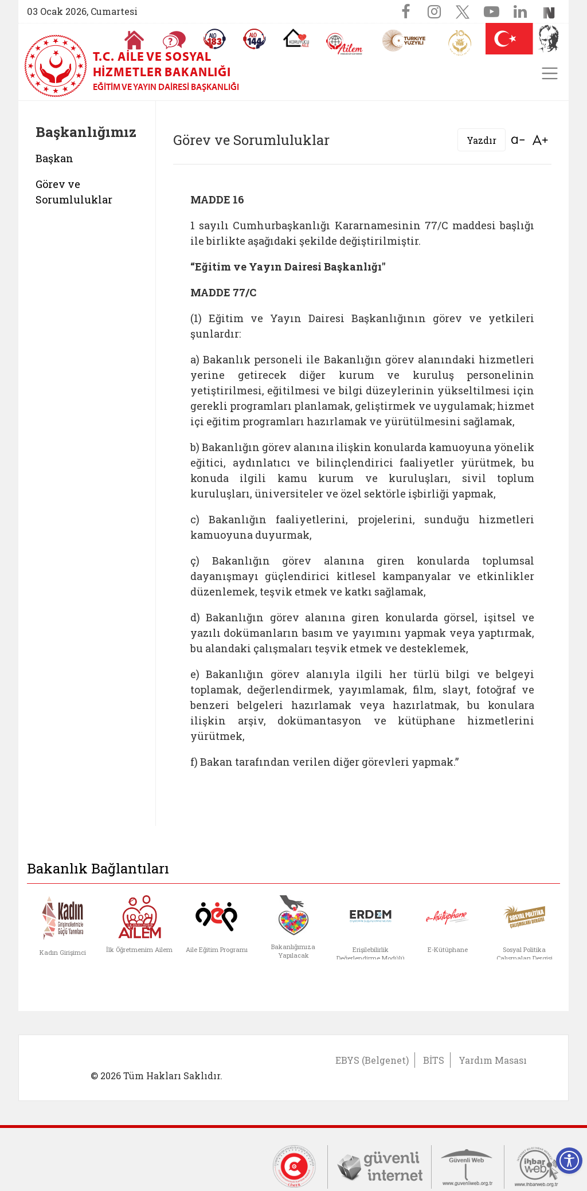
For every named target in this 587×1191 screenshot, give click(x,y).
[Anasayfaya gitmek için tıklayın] (134, 40)
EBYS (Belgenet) (372, 1060)
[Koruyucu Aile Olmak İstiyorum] (296, 38)
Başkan (54, 158)
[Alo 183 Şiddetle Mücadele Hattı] (214, 39)
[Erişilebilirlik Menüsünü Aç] (569, 1160)
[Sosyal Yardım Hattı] (254, 39)
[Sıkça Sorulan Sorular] (174, 40)
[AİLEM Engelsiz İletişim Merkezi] (344, 44)
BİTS (433, 1060)
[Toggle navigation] (549, 73)
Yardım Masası (493, 1060)
